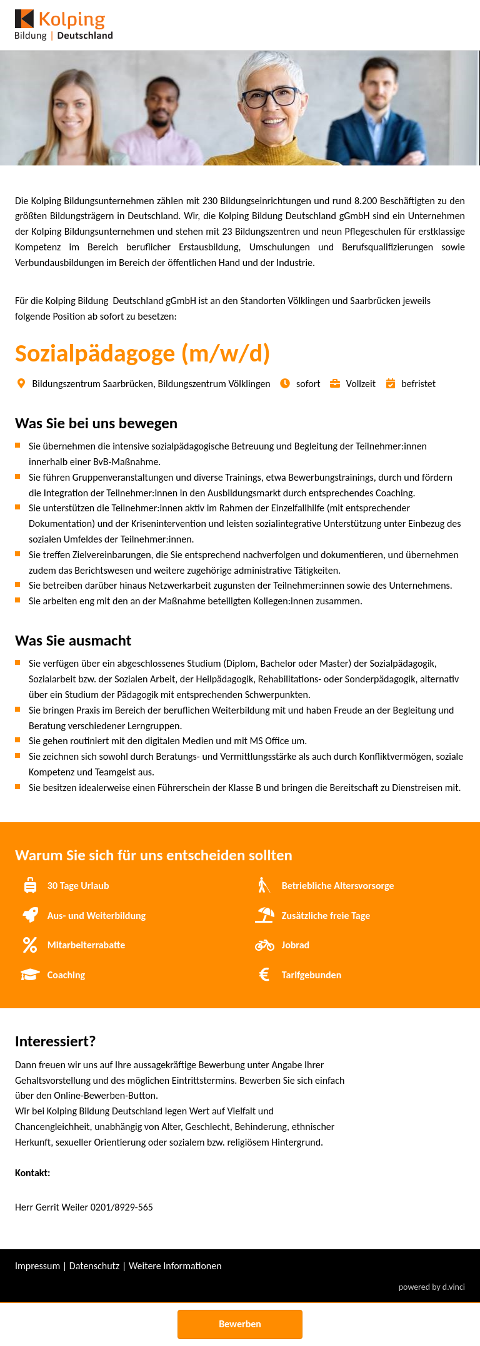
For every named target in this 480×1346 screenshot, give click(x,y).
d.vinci (453, 1287)
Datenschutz (94, 1266)
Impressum (37, 1266)
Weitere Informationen (175, 1266)
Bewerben (240, 1324)
